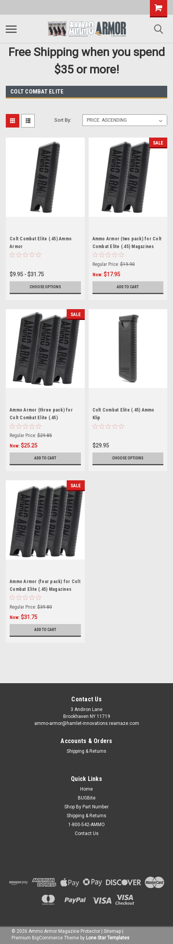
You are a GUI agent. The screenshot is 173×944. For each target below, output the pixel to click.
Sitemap (112, 931)
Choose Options (45, 287)
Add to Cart (128, 287)
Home (86, 789)
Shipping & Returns (86, 751)
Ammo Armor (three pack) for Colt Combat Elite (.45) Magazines (41, 417)
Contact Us (87, 833)
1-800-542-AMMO (86, 824)
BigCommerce (47, 938)
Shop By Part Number (86, 807)
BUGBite (87, 798)
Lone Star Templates (107, 938)
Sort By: (62, 120)
